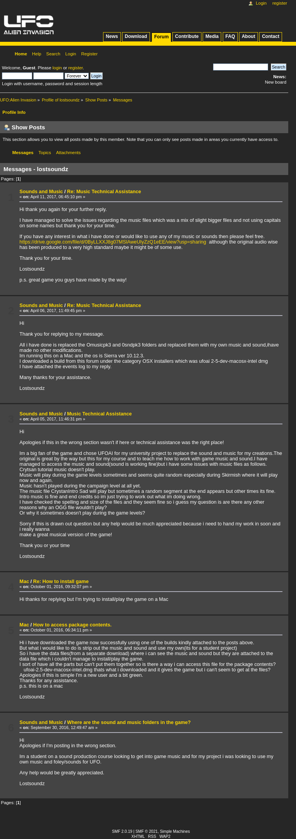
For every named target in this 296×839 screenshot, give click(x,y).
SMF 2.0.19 (122, 831)
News (112, 36)
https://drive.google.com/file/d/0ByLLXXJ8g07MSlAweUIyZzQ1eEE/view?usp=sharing (112, 242)
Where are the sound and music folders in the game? (129, 722)
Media (212, 36)
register (75, 67)
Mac (24, 581)
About (248, 36)
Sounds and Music (41, 191)
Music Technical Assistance (99, 414)
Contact (270, 36)
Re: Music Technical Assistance (104, 191)
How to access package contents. (72, 625)
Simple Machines (175, 831)
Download (136, 36)
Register (279, 3)
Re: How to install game (61, 581)
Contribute (187, 36)
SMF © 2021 (147, 831)
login (57, 67)
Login (261, 3)
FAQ (230, 36)
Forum (161, 36)
